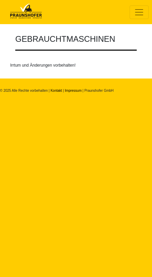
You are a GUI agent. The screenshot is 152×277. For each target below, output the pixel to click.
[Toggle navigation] (139, 12)
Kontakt (56, 90)
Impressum (73, 90)
